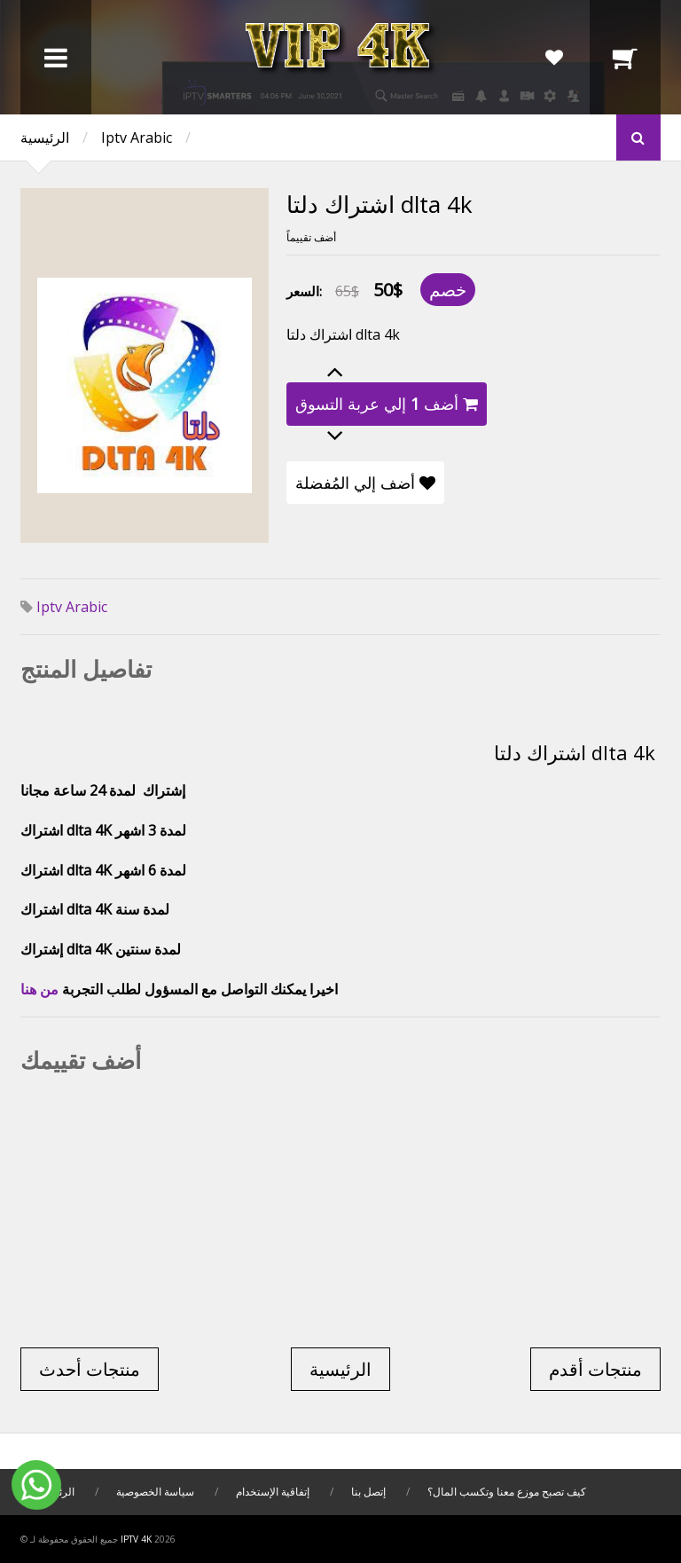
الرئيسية (44, 137)
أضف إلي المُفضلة (365, 482)
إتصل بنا (368, 1491)
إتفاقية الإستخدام (272, 1491)
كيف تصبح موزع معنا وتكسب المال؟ (506, 1491)
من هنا (39, 989)
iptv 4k (136, 1539)
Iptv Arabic (136, 137)
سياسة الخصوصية (156, 1491)
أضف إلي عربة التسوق (386, 403)
